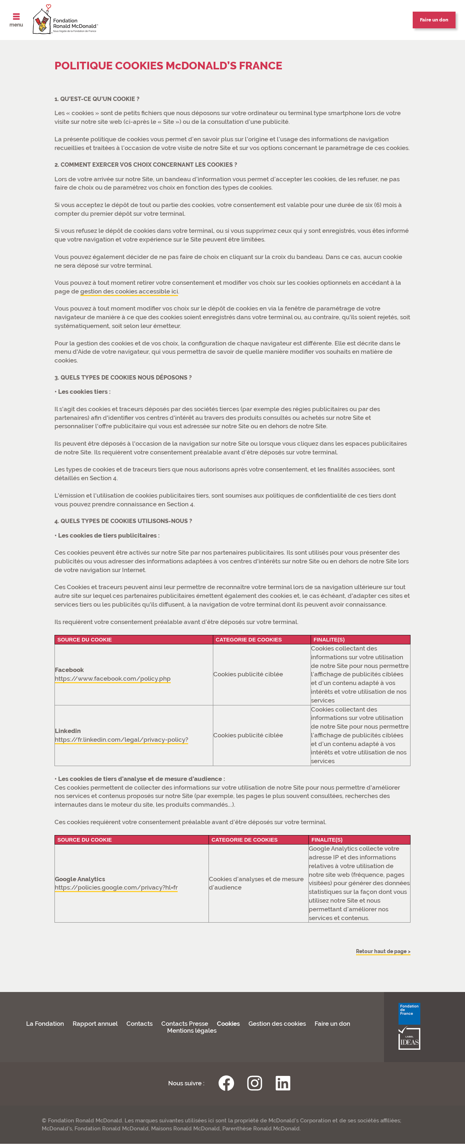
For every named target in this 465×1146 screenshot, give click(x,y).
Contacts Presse (184, 1025)
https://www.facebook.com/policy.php (113, 678)
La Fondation (45, 1025)
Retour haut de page (373, 952)
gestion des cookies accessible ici (129, 291)
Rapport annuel (95, 1025)
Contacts (139, 1025)
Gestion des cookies (277, 1025)
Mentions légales (192, 1033)
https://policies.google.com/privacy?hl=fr (116, 887)
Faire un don (332, 1025)
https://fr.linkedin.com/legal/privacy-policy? (121, 739)
